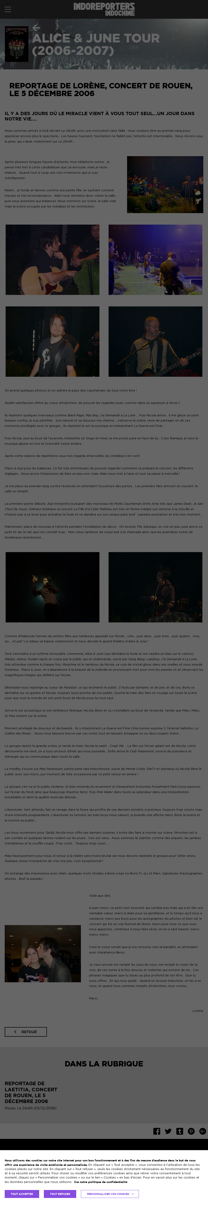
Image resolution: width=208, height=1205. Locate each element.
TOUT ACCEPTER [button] (22, 1194)
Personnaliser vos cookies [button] (108, 1194)
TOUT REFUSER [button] (60, 1194)
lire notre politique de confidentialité (100, 1181)
